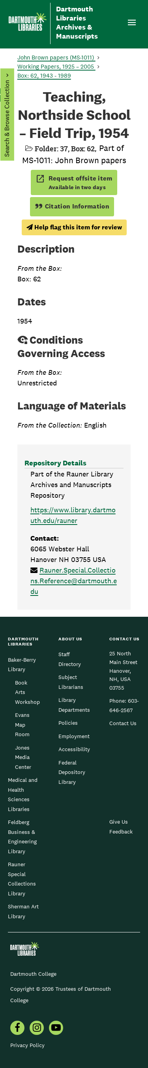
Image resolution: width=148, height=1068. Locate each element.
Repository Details (55, 462)
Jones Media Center (23, 757)
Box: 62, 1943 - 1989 (44, 75)
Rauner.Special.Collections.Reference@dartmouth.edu (73, 581)
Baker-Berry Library (22, 664)
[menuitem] (17, 1028)
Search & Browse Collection (6, 118)
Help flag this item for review (74, 227)
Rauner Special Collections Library (22, 879)
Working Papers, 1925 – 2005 (56, 66)
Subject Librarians (70, 682)
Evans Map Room (22, 724)
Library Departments (74, 704)
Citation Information (72, 206)
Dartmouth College (33, 973)
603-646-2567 (124, 705)
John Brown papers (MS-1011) (56, 57)
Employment (74, 736)
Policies (68, 722)
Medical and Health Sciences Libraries (22, 794)
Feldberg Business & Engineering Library (22, 836)
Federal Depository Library (71, 772)
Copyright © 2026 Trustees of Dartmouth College (60, 994)
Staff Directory (69, 659)
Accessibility (74, 749)
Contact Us (123, 723)
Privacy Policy (27, 1045)
